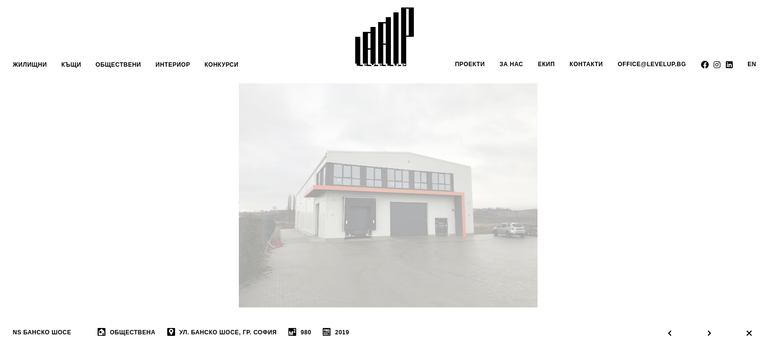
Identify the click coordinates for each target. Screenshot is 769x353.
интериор (172, 64)
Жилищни (30, 64)
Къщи (71, 64)
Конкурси (221, 64)
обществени (118, 64)
